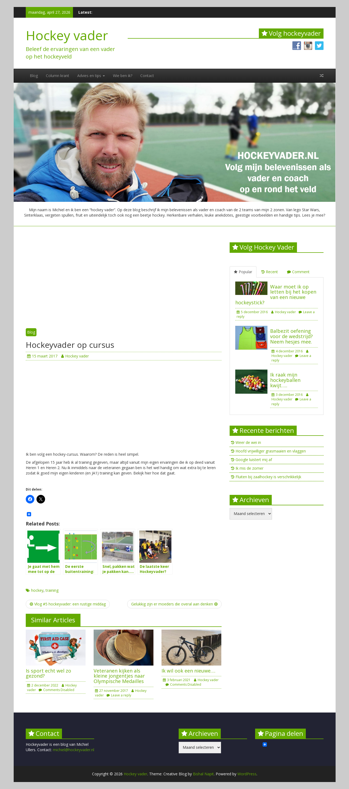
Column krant (57, 75)
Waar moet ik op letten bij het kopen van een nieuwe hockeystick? (275, 294)
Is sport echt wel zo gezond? (48, 673)
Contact (147, 75)
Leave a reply (118, 695)
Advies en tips (91, 75)
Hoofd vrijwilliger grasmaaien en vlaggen (271, 451)
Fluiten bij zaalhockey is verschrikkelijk (268, 476)
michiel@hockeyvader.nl (73, 749)
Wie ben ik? (122, 75)
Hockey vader (67, 35)
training (52, 590)
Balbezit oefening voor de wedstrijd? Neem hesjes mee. (291, 336)
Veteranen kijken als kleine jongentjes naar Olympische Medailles (119, 676)
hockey (37, 590)
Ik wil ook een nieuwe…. (188, 670)
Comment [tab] (298, 271)
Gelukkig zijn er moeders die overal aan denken (174, 604)
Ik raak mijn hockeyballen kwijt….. (285, 380)
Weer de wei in (248, 442)
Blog (34, 75)
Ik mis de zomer (249, 468)
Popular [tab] (243, 271)
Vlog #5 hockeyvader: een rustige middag (68, 604)
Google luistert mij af (254, 459)
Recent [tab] (269, 271)
